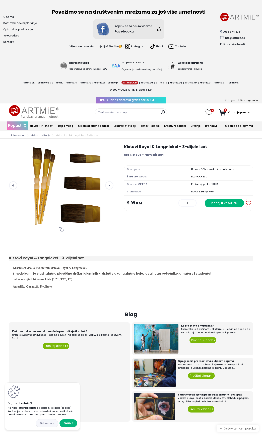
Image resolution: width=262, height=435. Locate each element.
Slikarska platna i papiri (93, 126)
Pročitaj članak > (56, 346)
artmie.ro (161, 82)
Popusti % (17, 125)
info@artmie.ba (235, 38)
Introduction (18, 135)
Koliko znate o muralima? (197, 325)
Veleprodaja (11, 35)
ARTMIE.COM (129, 82)
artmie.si (99, 82)
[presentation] (13, 185)
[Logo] (34, 111)
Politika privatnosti (232, 44)
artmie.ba (147, 82)
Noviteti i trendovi (41, 126)
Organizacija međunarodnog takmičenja (142, 69)
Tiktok (156, 46)
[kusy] (187, 203)
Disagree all (47, 423)
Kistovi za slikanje (40, 135)
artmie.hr (71, 82)
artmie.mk (191, 82)
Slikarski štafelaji (125, 126)
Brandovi (211, 126)
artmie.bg (176, 82)
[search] (163, 113)
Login (232, 100)
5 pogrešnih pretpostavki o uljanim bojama (206, 361)
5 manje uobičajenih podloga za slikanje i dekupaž (209, 394)
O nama (8, 17)
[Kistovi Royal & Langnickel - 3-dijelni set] (61, 185)
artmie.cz (43, 82)
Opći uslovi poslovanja (18, 29)
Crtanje (196, 126)
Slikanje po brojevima (239, 126)
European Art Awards (132, 62)
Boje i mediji (66, 126)
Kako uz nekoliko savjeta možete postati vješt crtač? (49, 331)
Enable (68, 423)
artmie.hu (57, 82)
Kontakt (8, 42)
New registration (249, 100)
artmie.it (234, 82)
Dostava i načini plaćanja (20, 23)
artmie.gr (220, 82)
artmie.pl (113, 82)
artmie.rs (85, 82)
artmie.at (205, 82)
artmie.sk (29, 82)
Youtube (177, 46)
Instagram (135, 46)
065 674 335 (232, 31)
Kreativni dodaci (175, 126)
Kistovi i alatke (150, 126)
